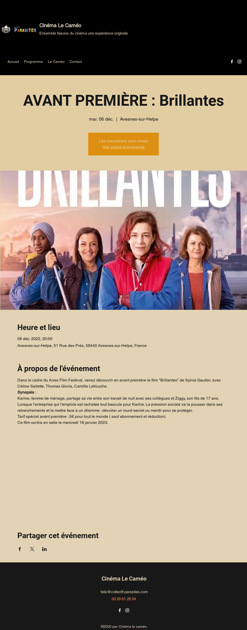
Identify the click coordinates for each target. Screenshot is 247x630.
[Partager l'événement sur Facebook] (19, 549)
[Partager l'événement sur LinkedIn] (44, 549)
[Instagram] (239, 61)
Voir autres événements (124, 147)
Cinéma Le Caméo (60, 25)
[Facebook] (231, 61)
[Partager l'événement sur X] (32, 549)
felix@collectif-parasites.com (124, 592)
